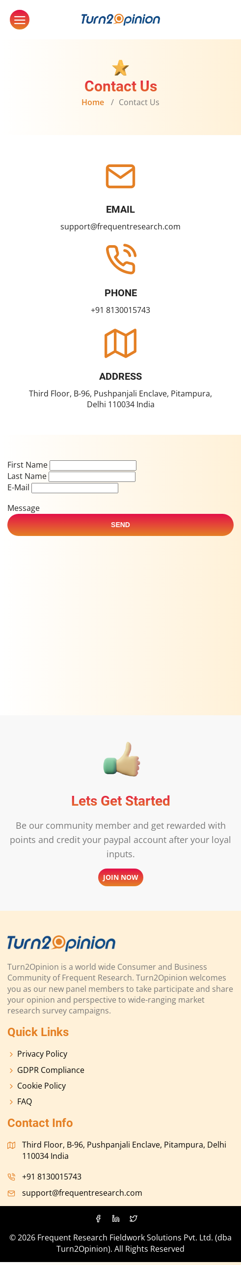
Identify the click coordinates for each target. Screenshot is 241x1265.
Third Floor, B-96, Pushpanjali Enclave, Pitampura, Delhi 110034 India (120, 399)
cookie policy (36, 1088)
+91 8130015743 (120, 310)
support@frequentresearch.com (120, 226)
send (120, 528)
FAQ (19, 1104)
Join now (120, 880)
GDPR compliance (45, 1073)
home (92, 102)
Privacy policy (37, 1056)
